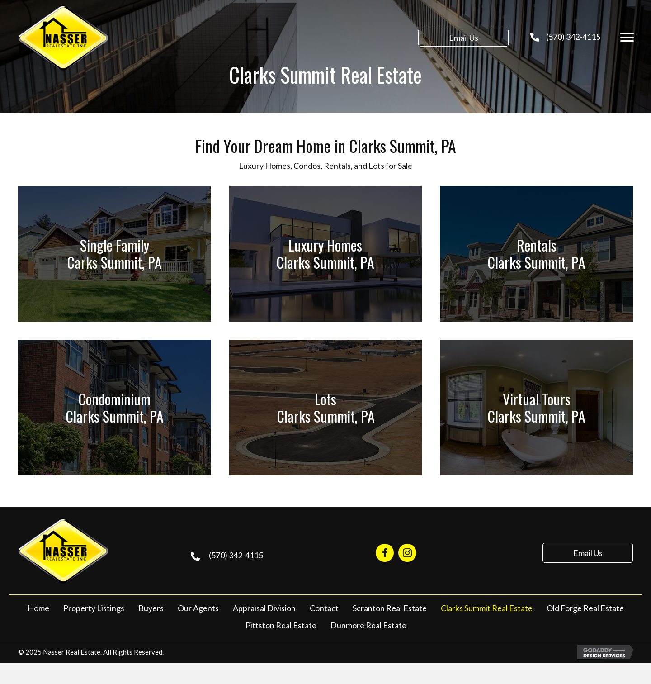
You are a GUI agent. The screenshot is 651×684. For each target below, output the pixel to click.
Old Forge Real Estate (585, 608)
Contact (324, 608)
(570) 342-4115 (573, 37)
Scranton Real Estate (390, 608)
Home (38, 608)
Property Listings (93, 608)
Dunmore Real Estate (368, 625)
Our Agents (198, 608)
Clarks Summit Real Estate (487, 608)
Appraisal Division (264, 608)
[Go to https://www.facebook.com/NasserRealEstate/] (385, 553)
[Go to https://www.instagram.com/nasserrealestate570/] (407, 553)
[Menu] (627, 37)
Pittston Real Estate (280, 625)
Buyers (151, 608)
